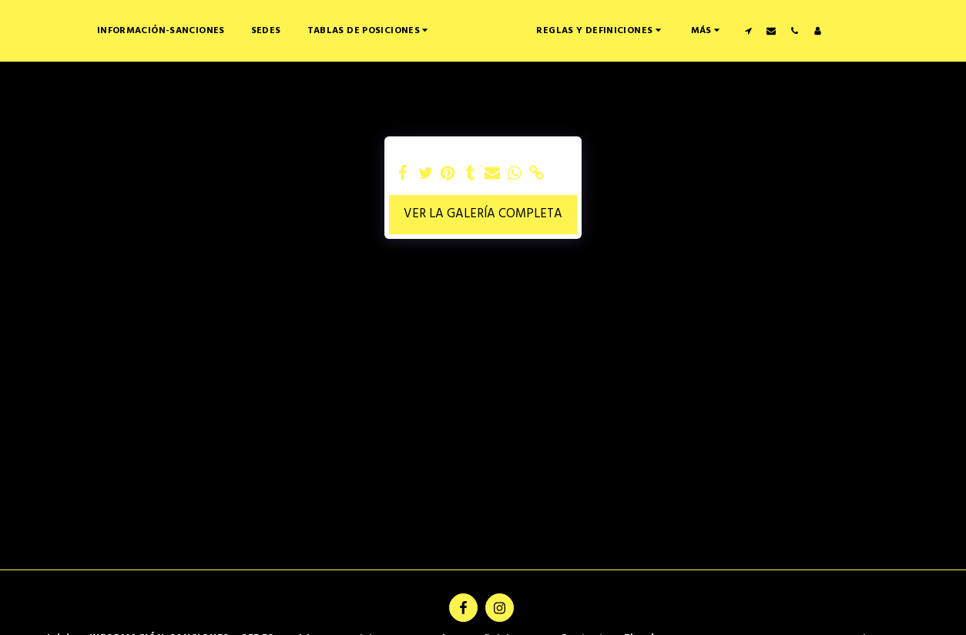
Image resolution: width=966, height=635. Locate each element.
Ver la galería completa (483, 214)
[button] (321, 30)
